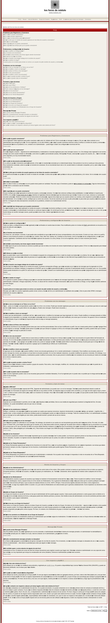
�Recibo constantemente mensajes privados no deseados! (20, 114)
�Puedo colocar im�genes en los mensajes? (16, 89)
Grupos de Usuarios (44, 19)
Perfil (60, 19)
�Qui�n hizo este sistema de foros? (14, 121)
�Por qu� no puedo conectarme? (13, 34)
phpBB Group (51, 565)
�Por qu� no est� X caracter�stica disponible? (17, 123)
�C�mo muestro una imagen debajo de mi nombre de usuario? (21, 58)
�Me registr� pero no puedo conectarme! (15, 43)
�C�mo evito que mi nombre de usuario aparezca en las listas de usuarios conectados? (28, 40)
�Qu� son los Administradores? (12, 99)
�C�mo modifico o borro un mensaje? (14, 69)
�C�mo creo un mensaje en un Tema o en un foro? (18, 67)
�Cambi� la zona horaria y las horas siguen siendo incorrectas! (21, 54)
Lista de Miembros (33, 19)
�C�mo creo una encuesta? (11, 72)
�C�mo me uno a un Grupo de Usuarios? (15, 105)
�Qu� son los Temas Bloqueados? (13, 94)
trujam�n (47, 621)
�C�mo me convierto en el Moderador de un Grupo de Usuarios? (22, 107)
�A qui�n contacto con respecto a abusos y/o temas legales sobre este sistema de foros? (29, 125)
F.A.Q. (19, 19)
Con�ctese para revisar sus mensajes (73, 19)
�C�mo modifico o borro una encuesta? (15, 74)
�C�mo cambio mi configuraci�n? (13, 51)
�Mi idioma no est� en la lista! (12, 56)
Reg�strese (54, 19)
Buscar (25, 19)
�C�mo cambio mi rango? (11, 60)
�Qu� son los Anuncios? (10, 91)
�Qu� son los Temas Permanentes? (14, 92)
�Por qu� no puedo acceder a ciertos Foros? (16, 76)
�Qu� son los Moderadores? (12, 101)
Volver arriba (7, 146)
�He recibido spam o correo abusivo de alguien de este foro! (20, 116)
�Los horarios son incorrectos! (12, 53)
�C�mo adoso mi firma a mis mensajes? (15, 71)
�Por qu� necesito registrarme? (12, 36)
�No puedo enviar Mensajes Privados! (14, 112)
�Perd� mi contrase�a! (10, 42)
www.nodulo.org (55, 13)
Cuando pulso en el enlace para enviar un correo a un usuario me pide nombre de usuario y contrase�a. (33, 62)
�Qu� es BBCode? (9, 83)
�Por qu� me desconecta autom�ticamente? (16, 38)
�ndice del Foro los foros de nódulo (13, 27)
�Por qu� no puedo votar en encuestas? (15, 78)
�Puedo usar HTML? (9, 85)
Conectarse (88, 19)
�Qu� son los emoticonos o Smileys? (14, 87)
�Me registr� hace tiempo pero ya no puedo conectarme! (20, 45)
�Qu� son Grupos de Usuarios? (13, 103)
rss (39, 621)
